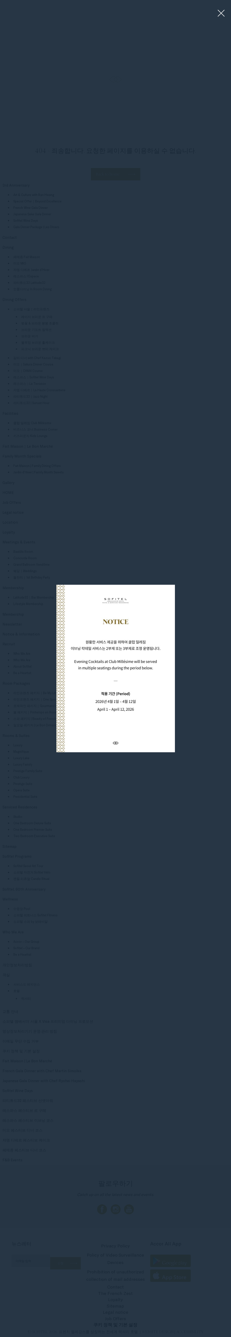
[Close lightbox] (221, 13)
